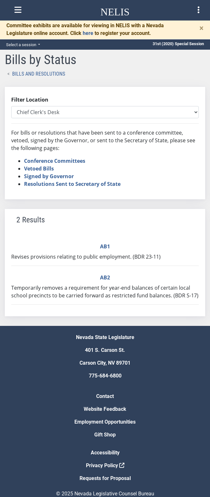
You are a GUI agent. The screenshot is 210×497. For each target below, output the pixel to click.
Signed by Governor (49, 176)
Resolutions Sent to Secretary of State (72, 183)
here (88, 33)
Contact (105, 396)
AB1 (105, 246)
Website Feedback (105, 409)
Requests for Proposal (105, 478)
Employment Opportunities (105, 422)
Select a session (21, 44)
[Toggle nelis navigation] (18, 10)
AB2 (105, 277)
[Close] (201, 28)
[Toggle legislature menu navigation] (198, 10)
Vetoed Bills (39, 168)
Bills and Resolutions (38, 74)
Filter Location (29, 99)
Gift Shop (105, 435)
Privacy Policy (105, 465)
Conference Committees (54, 160)
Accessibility (105, 453)
